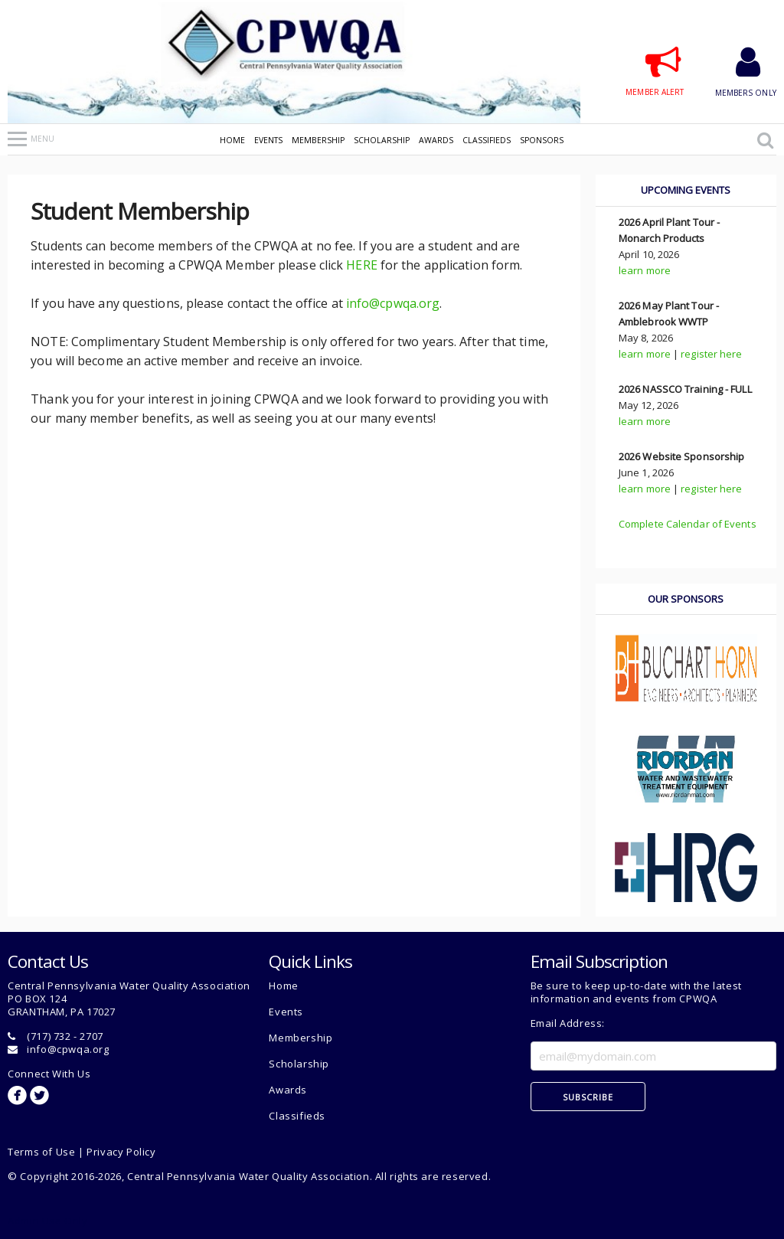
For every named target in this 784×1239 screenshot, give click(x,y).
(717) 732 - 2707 (65, 1036)
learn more (645, 270)
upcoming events (685, 190)
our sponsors (686, 599)
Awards (436, 140)
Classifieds (486, 140)
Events (268, 140)
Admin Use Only (47, 1221)
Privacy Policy (121, 1152)
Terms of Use (41, 1152)
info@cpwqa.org (392, 303)
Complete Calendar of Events (687, 524)
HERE (361, 265)
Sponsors (542, 140)
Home (232, 140)
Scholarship (382, 140)
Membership (318, 140)
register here (711, 354)
